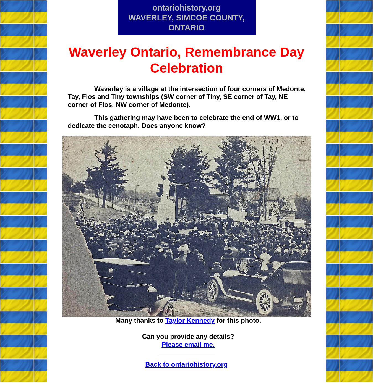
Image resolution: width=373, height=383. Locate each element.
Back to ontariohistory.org (186, 364)
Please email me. (188, 344)
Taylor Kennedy (190, 320)
